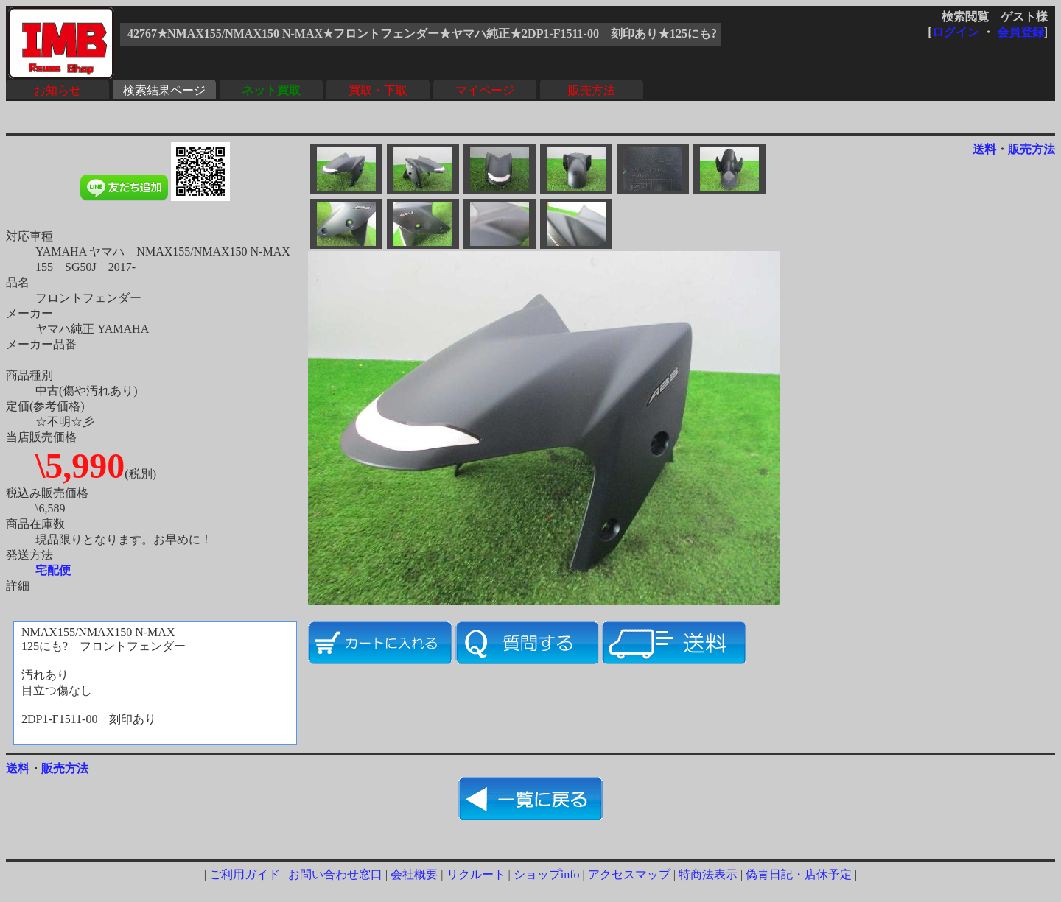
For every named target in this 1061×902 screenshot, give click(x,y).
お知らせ (57, 90)
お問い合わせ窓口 (335, 874)
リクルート (476, 874)
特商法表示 (708, 874)
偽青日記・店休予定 (799, 874)
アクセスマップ (629, 874)
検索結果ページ (164, 90)
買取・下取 (378, 90)
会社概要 (414, 874)
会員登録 (1020, 32)
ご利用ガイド (244, 874)
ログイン (955, 32)
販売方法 (591, 90)
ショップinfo (547, 874)
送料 (984, 149)
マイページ (484, 90)
